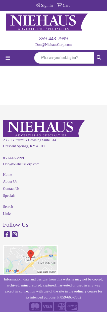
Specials (9, 196)
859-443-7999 (53, 38)
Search (8, 207)
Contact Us (11, 189)
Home (7, 175)
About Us (10, 182)
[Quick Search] (64, 58)
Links (7, 214)
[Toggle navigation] (8, 57)
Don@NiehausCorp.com (53, 45)
